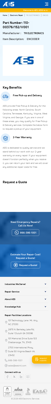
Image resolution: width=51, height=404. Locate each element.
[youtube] (28, 376)
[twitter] (14, 376)
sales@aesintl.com (17, 365)
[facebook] (7, 376)
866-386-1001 (15, 360)
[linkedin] (21, 376)
